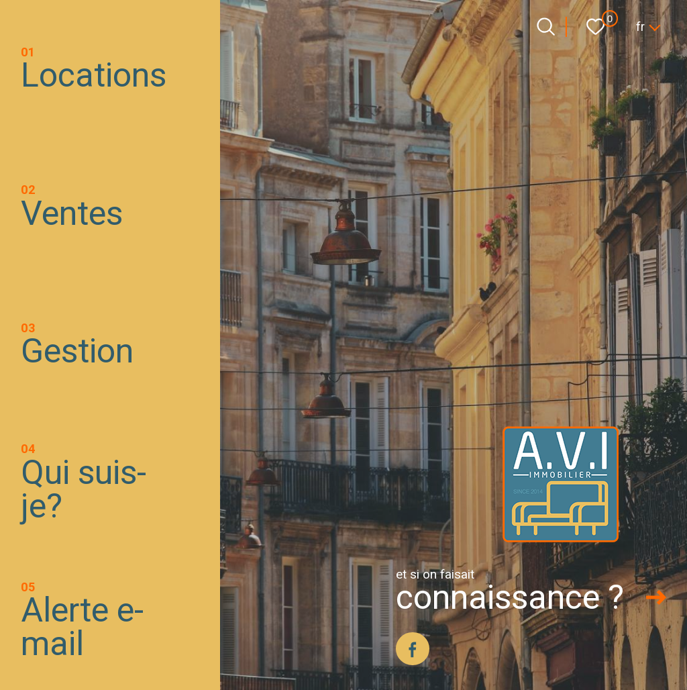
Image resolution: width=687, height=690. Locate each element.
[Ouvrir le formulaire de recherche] (546, 26)
